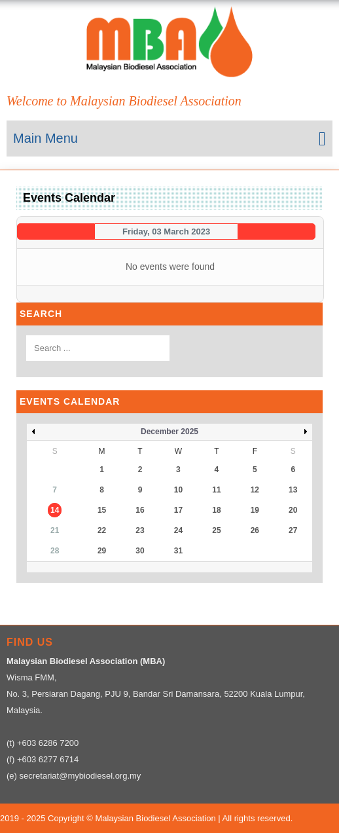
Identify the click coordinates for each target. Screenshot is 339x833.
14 (54, 510)
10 (178, 489)
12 (255, 489)
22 (102, 530)
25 (216, 530)
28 (54, 550)
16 (139, 510)
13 (293, 489)
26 (255, 530)
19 (255, 510)
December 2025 (169, 431)
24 (178, 530)
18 (216, 510)
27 (293, 530)
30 (139, 550)
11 (216, 489)
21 (54, 530)
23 (139, 530)
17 (178, 510)
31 (178, 550)
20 (293, 510)
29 (102, 550)
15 (102, 510)
